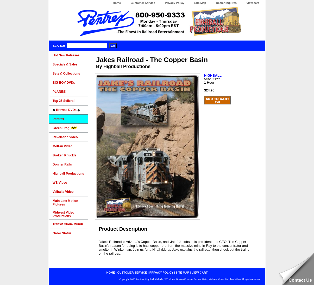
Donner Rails (62, 164)
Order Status (62, 233)
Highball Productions (68, 173)
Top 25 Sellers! (63, 101)
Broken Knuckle (64, 155)
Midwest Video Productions (63, 214)
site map (182, 272)
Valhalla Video (63, 192)
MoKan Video (62, 146)
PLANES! (59, 92)
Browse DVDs (66, 110)
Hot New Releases (66, 55)
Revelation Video (65, 137)
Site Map (200, 2)
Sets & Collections (66, 73)
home (110, 272)
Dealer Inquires (226, 2)
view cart (253, 2)
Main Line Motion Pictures (65, 202)
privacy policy (161, 272)
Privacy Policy (175, 2)
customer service (132, 272)
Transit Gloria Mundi (68, 224)
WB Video (60, 182)
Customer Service (143, 2)
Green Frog (65, 128)
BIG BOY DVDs (64, 82)
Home (117, 2)
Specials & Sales (65, 64)
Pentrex (58, 119)
